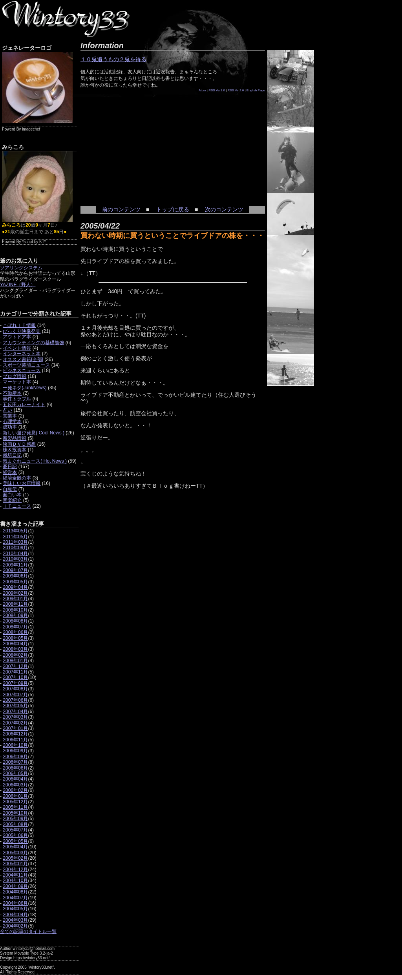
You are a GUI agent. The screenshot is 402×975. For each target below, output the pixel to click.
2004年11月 (15, 875)
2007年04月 (15, 711)
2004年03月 (15, 920)
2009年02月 (15, 593)
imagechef (31, 129)
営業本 (10, 416)
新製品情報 (14, 438)
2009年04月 (15, 587)
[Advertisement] (139, 145)
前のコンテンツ (121, 209)
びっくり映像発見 (21, 331)
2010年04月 (15, 553)
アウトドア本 (17, 337)
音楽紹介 (12, 500)
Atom (202, 90)
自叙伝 (10, 489)
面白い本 (12, 494)
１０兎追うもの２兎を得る (113, 59)
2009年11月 (15, 565)
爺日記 (10, 466)
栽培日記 (12, 455)
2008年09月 (15, 615)
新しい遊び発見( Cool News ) (33, 433)
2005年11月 (15, 807)
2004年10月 (15, 880)
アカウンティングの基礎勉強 (33, 342)
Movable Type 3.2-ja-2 (33, 953)
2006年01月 (15, 796)
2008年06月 (15, 632)
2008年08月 (15, 621)
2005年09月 (15, 818)
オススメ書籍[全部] (23, 359)
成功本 (10, 427)
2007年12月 (15, 666)
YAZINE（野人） (17, 284)
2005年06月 (15, 835)
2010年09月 (15, 547)
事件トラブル (17, 398)
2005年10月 (15, 813)
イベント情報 (17, 348)
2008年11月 (15, 604)
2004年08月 (15, 892)
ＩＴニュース (17, 506)
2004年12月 (15, 869)
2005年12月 (15, 801)
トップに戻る (172, 209)
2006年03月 (15, 785)
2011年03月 (15, 542)
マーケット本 (17, 382)
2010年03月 (15, 559)
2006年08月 (15, 756)
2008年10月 (15, 610)
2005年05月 (15, 841)
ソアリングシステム (21, 268)
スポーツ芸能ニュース (26, 365)
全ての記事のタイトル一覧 (28, 931)
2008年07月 (15, 627)
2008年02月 (15, 655)
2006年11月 (15, 740)
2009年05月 (15, 582)
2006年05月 (15, 773)
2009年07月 (15, 570)
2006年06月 (15, 768)
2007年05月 (15, 705)
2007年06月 (15, 700)
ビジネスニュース (21, 370)
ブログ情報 (14, 376)
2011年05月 (15, 536)
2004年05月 (15, 908)
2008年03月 (15, 649)
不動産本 (12, 393)
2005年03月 (15, 852)
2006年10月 (15, 745)
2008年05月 (15, 638)
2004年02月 (15, 926)
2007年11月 (15, 672)
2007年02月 (15, 723)
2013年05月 (15, 531)
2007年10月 (15, 677)
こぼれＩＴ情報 (19, 325)
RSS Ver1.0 (216, 90)
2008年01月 (15, 660)
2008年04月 (15, 643)
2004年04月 (15, 914)
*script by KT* (34, 242)
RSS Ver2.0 (236, 90)
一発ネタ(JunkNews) (24, 387)
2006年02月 (15, 790)
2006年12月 (15, 734)
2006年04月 (15, 779)
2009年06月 (15, 576)
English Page (256, 90)
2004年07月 (15, 898)
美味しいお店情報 (21, 483)
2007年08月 (15, 689)
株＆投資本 (14, 449)
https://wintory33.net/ (31, 958)
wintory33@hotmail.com (34, 948)
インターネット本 (21, 353)
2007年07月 (15, 694)
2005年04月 (15, 847)
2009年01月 (15, 598)
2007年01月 (15, 728)
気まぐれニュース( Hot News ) (35, 461)
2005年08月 (15, 824)
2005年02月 (15, 858)
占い (7, 410)
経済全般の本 (17, 478)
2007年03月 (15, 717)
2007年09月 (15, 683)
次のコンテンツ (224, 209)
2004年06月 (15, 903)
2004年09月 (15, 886)
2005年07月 (15, 830)
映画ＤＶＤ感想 (19, 444)
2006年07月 (15, 762)
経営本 (10, 472)
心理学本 (12, 421)
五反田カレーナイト (24, 404)
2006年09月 (15, 750)
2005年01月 (15, 863)
